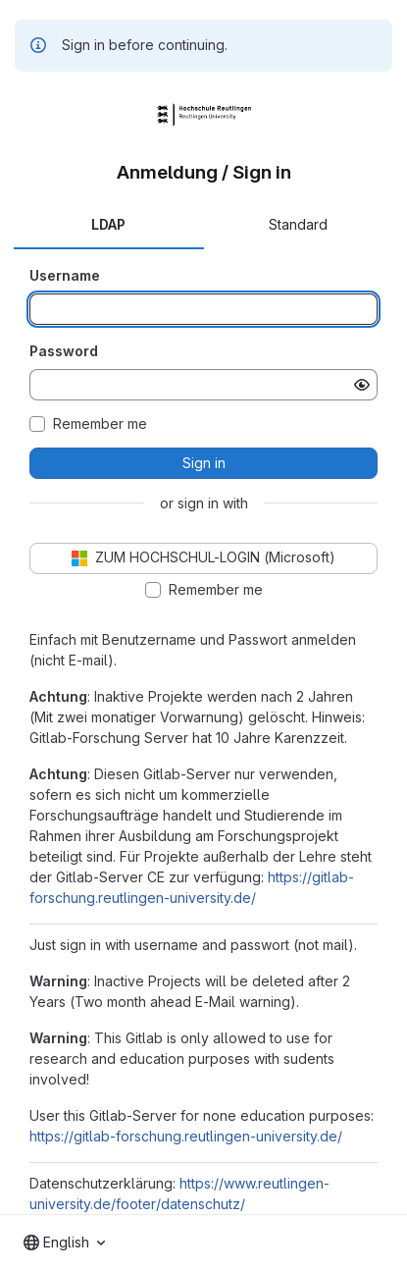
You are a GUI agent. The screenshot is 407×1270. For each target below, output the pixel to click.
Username (64, 275)
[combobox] (64, 1242)
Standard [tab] (298, 224)
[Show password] (362, 384)
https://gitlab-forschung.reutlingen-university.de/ (185, 1136)
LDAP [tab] (108, 224)
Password (63, 351)
